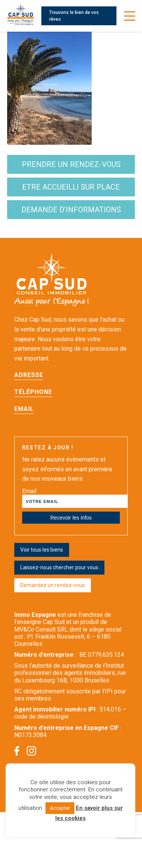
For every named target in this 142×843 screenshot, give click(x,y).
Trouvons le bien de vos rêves (74, 16)
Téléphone (33, 391)
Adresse (28, 375)
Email (24, 408)
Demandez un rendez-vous (52, 585)
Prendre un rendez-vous (71, 164)
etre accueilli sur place (71, 187)
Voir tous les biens (41, 550)
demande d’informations (71, 209)
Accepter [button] (60, 808)
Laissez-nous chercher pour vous (59, 567)
